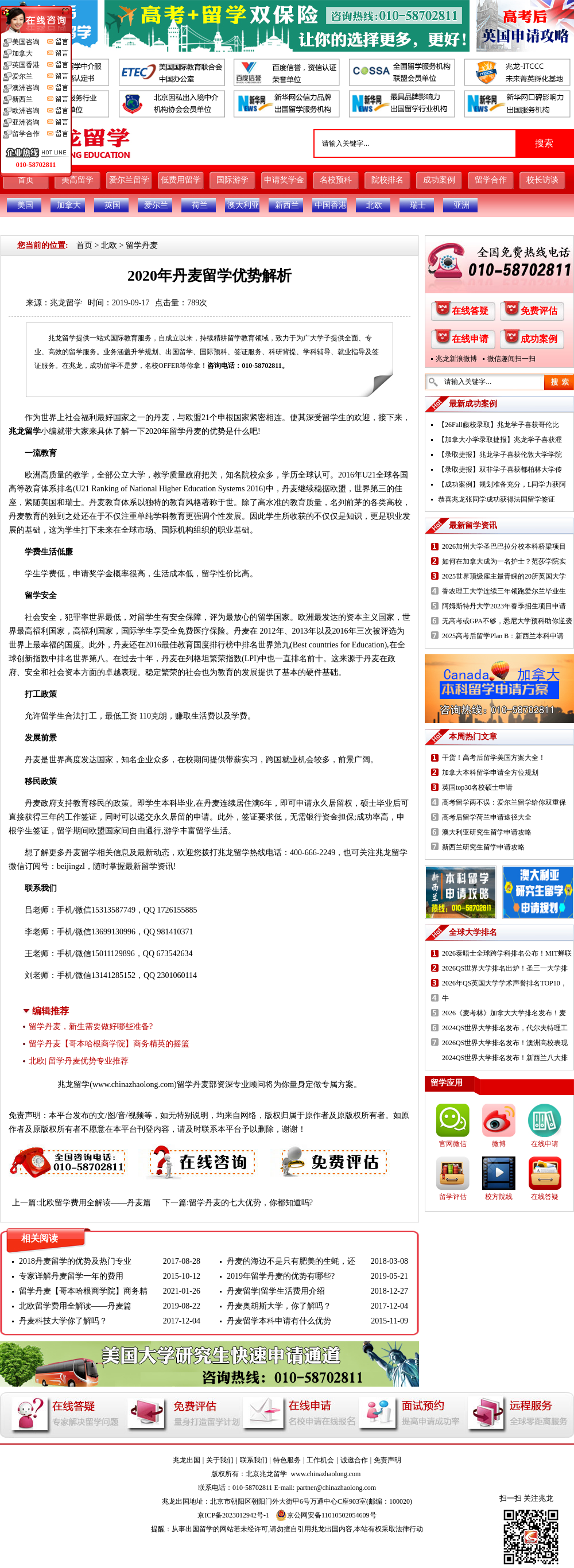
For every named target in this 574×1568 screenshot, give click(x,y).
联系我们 (253, 1460)
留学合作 (491, 180)
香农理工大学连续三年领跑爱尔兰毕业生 (504, 591)
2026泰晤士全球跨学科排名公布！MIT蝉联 (507, 953)
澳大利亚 (243, 205)
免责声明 (387, 1460)
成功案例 (439, 180)
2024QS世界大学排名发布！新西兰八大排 (505, 1058)
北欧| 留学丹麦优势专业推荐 (79, 1061)
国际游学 (232, 180)
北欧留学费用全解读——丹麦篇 (94, 1202)
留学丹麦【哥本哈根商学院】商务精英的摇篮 (109, 1043)
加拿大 (69, 205)
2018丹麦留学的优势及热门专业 (75, 1261)
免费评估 (539, 311)
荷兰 (200, 205)
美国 (25, 205)
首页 (26, 180)
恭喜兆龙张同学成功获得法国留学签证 (496, 499)
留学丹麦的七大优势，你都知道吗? (251, 1202)
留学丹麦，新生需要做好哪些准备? (91, 1026)
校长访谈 (542, 180)
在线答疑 (470, 311)
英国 (112, 205)
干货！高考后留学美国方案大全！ (493, 758)
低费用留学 (181, 180)
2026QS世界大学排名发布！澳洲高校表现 (505, 1043)
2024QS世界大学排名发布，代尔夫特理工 (505, 1028)
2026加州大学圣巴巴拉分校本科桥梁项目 (504, 546)
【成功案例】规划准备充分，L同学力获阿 (502, 484)
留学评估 (453, 1197)
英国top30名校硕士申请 (477, 787)
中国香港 (331, 205)
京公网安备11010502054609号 (326, 1515)
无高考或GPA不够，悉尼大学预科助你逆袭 (507, 621)
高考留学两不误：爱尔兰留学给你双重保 (504, 802)
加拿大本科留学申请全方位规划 (490, 773)
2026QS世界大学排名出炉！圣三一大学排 (505, 968)
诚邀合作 (354, 1460)
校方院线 (499, 1197)
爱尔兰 (156, 205)
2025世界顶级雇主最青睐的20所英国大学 (504, 576)
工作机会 (320, 1460)
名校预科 (336, 180)
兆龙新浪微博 (456, 359)
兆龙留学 (66, 302)
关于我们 (220, 1460)
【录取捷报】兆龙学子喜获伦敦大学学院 (500, 455)
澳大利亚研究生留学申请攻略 (487, 832)
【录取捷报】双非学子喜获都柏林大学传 (500, 469)
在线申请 (470, 339)
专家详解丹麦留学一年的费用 (71, 1276)
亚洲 (461, 205)
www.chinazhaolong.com (133, 1084)
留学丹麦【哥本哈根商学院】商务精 (83, 1291)
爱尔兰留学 (129, 180)
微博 (499, 1144)
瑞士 (418, 205)
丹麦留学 (81, 852)
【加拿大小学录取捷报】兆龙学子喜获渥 (500, 440)
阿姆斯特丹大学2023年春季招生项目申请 (504, 606)
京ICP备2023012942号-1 (233, 1515)
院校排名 (387, 180)
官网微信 (453, 1144)
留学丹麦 (142, 245)
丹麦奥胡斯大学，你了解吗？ (279, 1306)
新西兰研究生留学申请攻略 (483, 847)
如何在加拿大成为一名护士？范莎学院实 (504, 561)
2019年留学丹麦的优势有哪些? (281, 1276)
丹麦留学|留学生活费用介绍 (276, 1291)
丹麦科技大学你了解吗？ (63, 1321)
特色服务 (287, 1460)
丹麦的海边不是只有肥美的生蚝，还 (291, 1261)
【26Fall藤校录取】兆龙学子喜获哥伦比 (498, 425)
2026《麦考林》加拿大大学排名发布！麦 (504, 1013)
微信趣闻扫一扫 (511, 359)
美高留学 (77, 180)
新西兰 (287, 205)
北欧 (374, 205)
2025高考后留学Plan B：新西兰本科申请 (503, 636)
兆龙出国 (186, 1460)
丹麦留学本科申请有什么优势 (279, 1321)
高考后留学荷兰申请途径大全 (487, 817)
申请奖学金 (284, 180)
